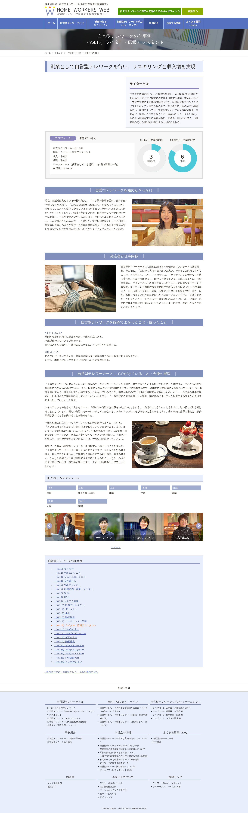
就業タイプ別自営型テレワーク (61, 725)
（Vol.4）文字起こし (65, 581)
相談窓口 (51, 786)
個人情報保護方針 (108, 786)
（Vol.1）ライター (64, 569)
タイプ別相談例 (54, 783)
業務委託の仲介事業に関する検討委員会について (122, 749)
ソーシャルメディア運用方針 (113, 790)
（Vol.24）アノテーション (68, 661)
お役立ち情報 (173, 23)
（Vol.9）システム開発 (66, 601)
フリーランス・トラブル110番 (166, 786)
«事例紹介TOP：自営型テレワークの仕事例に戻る (71, 672)
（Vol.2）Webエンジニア (67, 573)
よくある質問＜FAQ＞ (193, 23)
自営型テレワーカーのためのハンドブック (119, 745)
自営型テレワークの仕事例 (59, 742)
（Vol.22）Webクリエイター (69, 653)
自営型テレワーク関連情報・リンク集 (117, 766)
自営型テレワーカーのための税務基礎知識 (66, 722)
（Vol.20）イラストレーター (69, 645)
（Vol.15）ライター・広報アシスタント (75, 625)
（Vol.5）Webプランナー (67, 585)
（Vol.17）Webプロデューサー (70, 633)
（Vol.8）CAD (61, 597)
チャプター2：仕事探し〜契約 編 (168, 711)
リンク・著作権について (111, 783)
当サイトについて (108, 794)
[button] (49, 526)
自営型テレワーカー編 (163, 738)
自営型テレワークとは (72, 23)
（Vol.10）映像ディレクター (69, 605)
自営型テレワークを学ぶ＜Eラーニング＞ (129, 23)
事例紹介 (153, 23)
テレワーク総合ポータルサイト (167, 783)
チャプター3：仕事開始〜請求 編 (168, 715)
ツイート (116, 547)
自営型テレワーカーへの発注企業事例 (64, 738)
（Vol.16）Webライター (66, 629)
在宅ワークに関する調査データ (114, 763)
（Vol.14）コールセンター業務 (70, 621)
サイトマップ (106, 797)
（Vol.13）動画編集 (64, 617)
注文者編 (157, 742)
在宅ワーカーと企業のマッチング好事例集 (119, 759)
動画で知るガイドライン (100, 23)
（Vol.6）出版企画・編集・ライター (73, 589)
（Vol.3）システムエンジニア (70, 577)
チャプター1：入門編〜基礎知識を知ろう (172, 708)
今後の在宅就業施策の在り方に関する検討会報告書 (123, 756)
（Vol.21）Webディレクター (69, 649)
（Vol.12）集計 (62, 613)
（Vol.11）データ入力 (65, 609)
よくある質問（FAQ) (175, 732)
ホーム (51, 23)
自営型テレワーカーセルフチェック (63, 718)
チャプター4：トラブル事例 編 (167, 718)
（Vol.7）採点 (61, 593)
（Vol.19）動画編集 (64, 641)
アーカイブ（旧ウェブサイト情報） (116, 770)
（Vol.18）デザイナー (65, 637)
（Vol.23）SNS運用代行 (66, 657)
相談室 (70, 777)
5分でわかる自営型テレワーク (61, 708)
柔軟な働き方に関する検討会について (117, 752)
